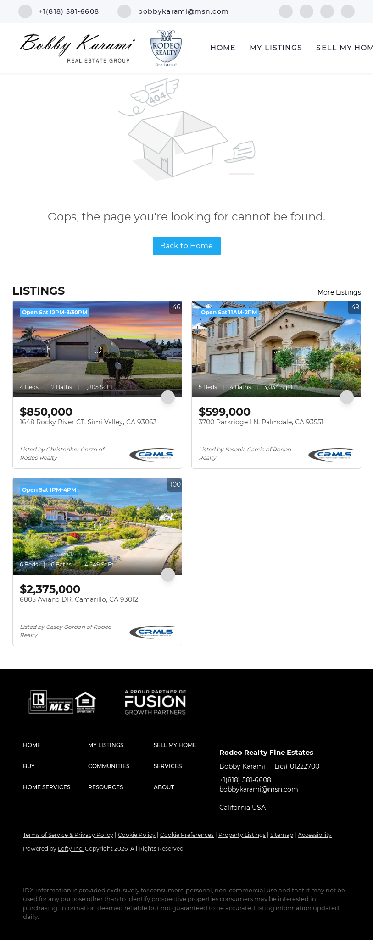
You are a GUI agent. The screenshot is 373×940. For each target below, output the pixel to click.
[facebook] (286, 10)
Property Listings (242, 834)
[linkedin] (306, 10)
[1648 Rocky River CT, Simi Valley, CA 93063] (97, 349)
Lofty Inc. (71, 848)
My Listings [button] (276, 48)
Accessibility (315, 834)
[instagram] (327, 10)
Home (223, 48)
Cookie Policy (137, 834)
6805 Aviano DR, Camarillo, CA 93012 (79, 599)
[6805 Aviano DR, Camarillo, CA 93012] (97, 526)
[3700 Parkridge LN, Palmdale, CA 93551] (276, 349)
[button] (55, 745)
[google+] (348, 10)
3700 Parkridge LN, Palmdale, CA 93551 (261, 422)
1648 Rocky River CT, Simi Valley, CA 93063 (88, 422)
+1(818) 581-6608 (245, 780)
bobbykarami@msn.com (258, 789)
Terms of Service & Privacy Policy (68, 834)
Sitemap (281, 834)
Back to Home (186, 246)
